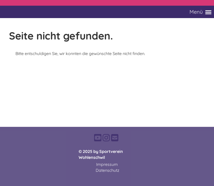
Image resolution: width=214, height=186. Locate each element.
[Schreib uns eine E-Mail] (114, 138)
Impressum (107, 164)
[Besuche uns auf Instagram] (106, 138)
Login (203, 2)
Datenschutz (107, 170)
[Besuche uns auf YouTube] (97, 138)
